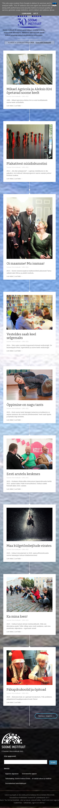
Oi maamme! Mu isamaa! (25, 263)
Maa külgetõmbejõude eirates (29, 546)
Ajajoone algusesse (11, 774)
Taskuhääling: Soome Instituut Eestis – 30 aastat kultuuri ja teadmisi (28, 778)
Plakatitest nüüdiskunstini (27, 164)
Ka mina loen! (17, 616)
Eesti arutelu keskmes (23, 474)
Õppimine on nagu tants (25, 405)
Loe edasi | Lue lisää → (15, 106)
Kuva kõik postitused (43, 42)
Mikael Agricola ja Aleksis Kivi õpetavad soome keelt (29, 91)
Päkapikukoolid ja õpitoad (26, 690)
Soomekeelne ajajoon (29, 774)
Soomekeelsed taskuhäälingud (15, 783)
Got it (35, 13)
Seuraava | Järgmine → (46, 716)
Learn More (26, 13)
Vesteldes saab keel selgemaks (21, 336)
